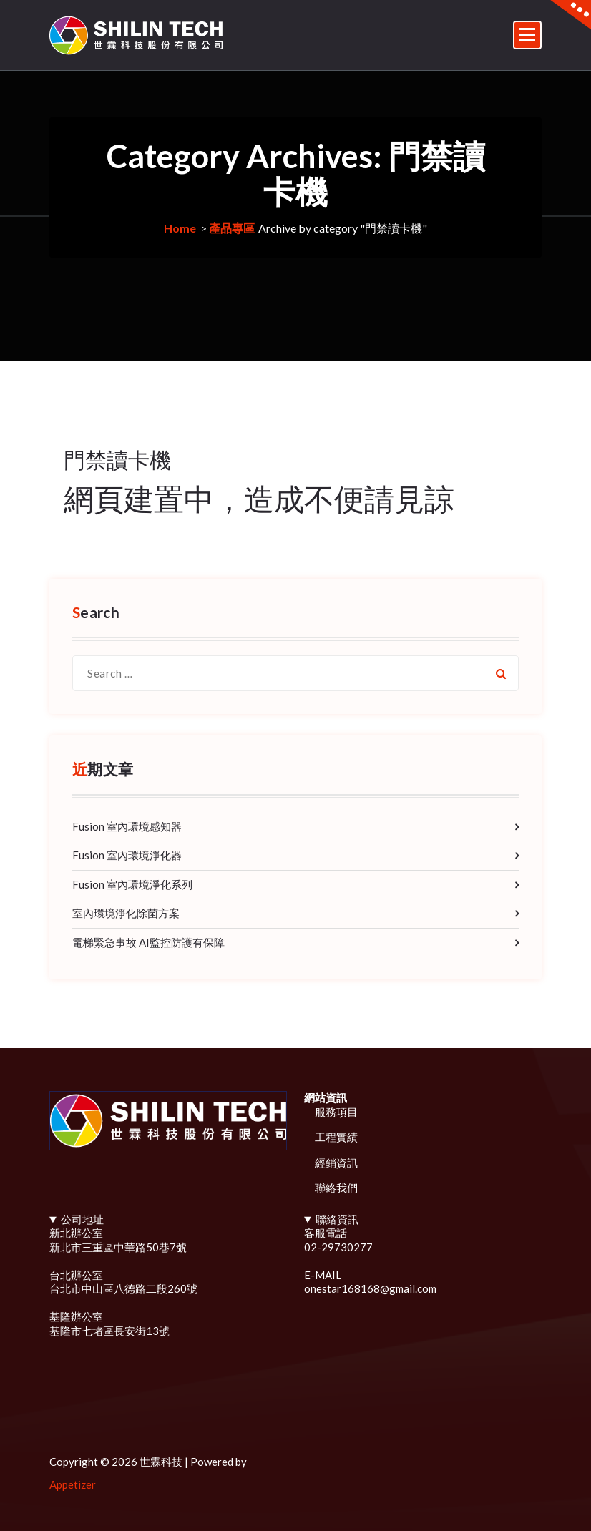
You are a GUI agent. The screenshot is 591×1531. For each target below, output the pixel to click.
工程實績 (336, 1136)
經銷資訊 (336, 1162)
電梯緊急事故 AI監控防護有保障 (148, 942)
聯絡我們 (336, 1187)
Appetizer (72, 1484)
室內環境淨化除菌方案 (126, 912)
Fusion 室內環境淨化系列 (132, 884)
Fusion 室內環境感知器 (127, 826)
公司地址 (82, 1219)
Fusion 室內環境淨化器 (127, 854)
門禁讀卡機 (117, 459)
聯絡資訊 (337, 1219)
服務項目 (336, 1111)
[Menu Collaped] (527, 35)
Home (180, 228)
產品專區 (232, 228)
